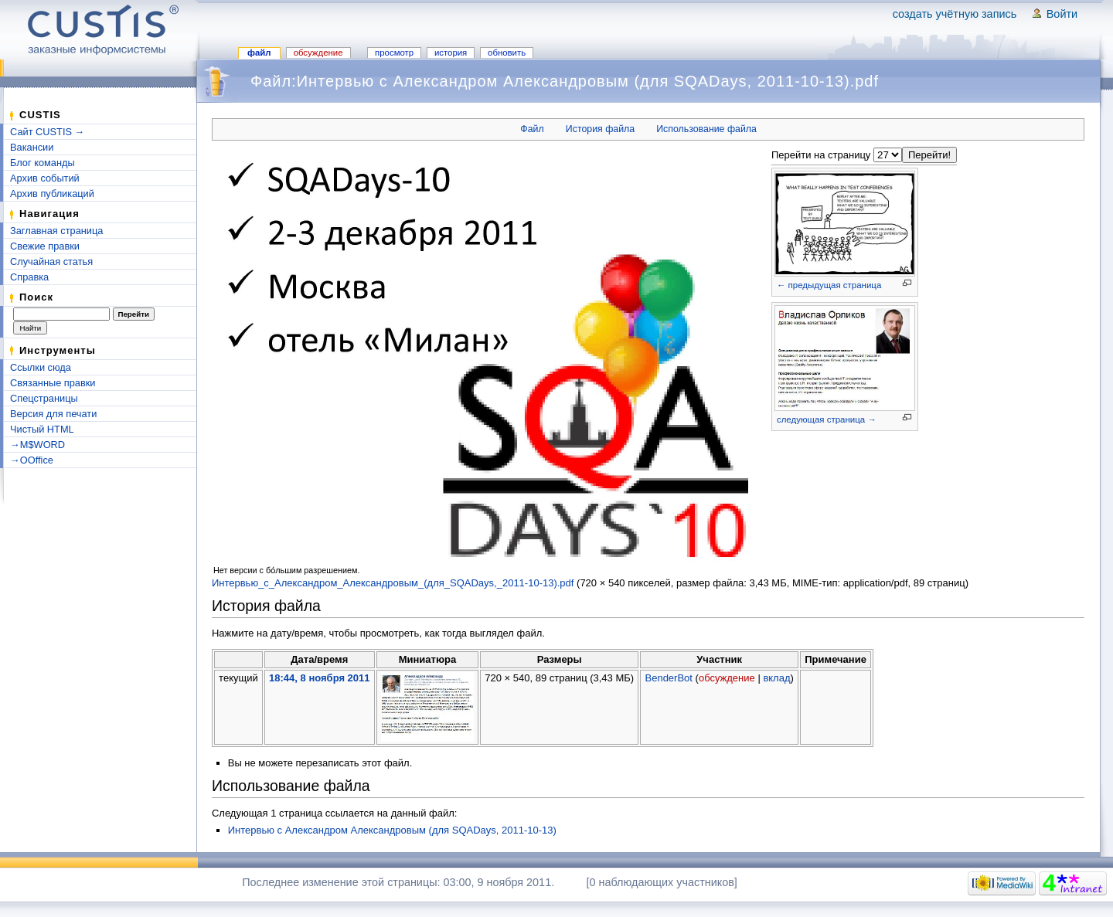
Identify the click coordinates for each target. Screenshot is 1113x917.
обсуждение (727, 678)
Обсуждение (318, 52)
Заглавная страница (56, 230)
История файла (600, 129)
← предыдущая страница (829, 285)
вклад (776, 678)
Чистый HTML (42, 429)
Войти (1062, 14)
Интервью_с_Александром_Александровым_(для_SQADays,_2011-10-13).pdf (393, 583)
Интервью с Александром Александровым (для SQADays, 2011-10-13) (392, 830)
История (450, 52)
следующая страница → (826, 419)
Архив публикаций (52, 193)
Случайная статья (51, 261)
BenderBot (669, 678)
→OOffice (31, 460)
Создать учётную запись (955, 14)
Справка (29, 277)
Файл (259, 52)
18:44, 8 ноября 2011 (319, 678)
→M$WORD (37, 444)
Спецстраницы (44, 398)
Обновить (507, 52)
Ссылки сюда (40, 367)
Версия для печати (53, 413)
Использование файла (706, 129)
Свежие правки (45, 246)
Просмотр (394, 52)
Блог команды (42, 162)
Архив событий (45, 178)
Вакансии (31, 147)
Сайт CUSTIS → (47, 132)
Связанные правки (53, 383)
